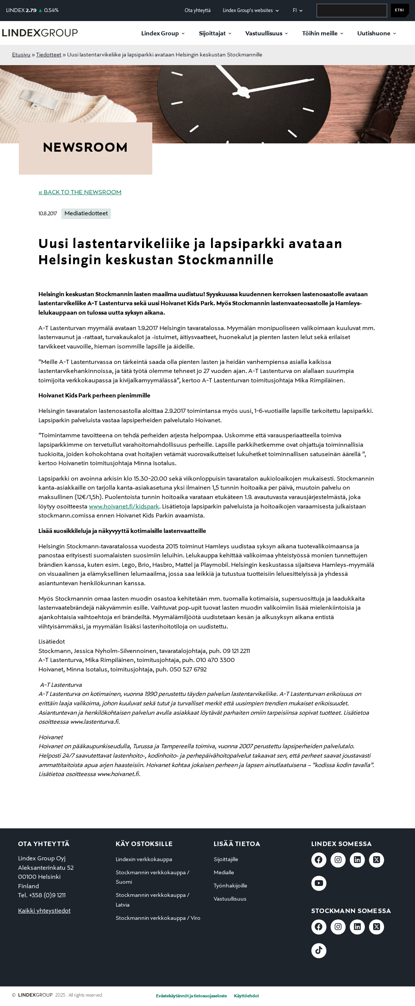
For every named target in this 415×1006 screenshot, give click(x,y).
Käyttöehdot (246, 996)
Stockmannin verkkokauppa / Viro (158, 918)
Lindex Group (160, 33)
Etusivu (21, 55)
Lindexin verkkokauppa (144, 860)
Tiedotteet (48, 55)
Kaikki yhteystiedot (44, 911)
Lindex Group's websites (248, 11)
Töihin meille (320, 33)
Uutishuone (373, 33)
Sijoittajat (212, 33)
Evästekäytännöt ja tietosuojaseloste (191, 996)
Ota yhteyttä (198, 11)
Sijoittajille (226, 860)
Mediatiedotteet (86, 213)
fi (295, 11)
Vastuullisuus (263, 33)
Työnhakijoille (230, 886)
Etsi (399, 10)
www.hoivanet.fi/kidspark (124, 507)
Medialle (224, 873)
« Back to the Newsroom (79, 192)
